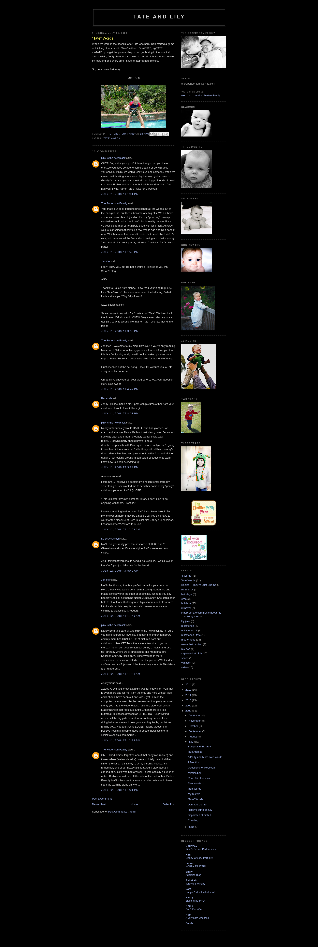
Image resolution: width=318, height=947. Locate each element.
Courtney (191, 845)
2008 (188, 710)
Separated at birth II (199, 815)
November (195, 720)
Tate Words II (195, 788)
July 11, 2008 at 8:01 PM (120, 413)
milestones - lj (189, 630)
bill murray (187, 589)
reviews (185, 648)
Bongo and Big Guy (199, 746)
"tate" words (111, 138)
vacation (186, 662)
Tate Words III (196, 783)
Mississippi (194, 772)
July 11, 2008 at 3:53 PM (120, 331)
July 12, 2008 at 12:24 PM (120, 740)
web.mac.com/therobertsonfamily (200, 95)
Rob (188, 914)
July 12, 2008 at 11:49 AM (120, 615)
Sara (188, 888)
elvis (184, 598)
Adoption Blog (193, 875)
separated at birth (191, 653)
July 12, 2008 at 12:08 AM (120, 529)
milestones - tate (191, 634)
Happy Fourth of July (200, 809)
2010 (188, 700)
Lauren (190, 863)
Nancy (189, 897)
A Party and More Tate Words (205, 757)
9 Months (193, 762)
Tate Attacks (195, 751)
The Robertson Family (114, 203)
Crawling (193, 820)
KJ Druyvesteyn (110, 538)
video (184, 667)
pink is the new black (113, 157)
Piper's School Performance (201, 849)
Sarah (189, 923)
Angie (189, 905)
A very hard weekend (197, 918)
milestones (187, 625)
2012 (188, 689)
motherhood (188, 639)
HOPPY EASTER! (196, 866)
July (191, 741)
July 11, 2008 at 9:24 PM (120, 467)
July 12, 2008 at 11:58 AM (120, 673)
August (193, 736)
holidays (186, 603)
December (195, 715)
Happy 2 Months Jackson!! (200, 892)
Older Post (169, 804)
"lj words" (186, 575)
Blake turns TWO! (195, 900)
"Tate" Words (195, 799)
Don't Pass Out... (195, 909)
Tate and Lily (159, 17)
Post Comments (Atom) (122, 811)
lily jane (185, 621)
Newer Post (99, 804)
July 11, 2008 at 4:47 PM (120, 389)
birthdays (186, 594)
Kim (188, 854)
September (195, 731)
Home (134, 804)
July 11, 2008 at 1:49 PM (120, 252)
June (192, 826)
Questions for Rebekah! (202, 767)
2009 (188, 705)
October (194, 726)
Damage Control (197, 804)
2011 (188, 695)
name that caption (191, 644)
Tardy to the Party (195, 883)
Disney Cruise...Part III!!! (199, 858)
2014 (188, 684)
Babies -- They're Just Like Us (198, 584)
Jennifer (106, 261)
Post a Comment (102, 798)
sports (184, 658)
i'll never (186, 607)
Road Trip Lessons (199, 778)
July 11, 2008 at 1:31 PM (120, 194)
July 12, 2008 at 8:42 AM (120, 570)
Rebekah (106, 398)
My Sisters (194, 793)
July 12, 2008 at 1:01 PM (120, 789)
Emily (189, 871)
